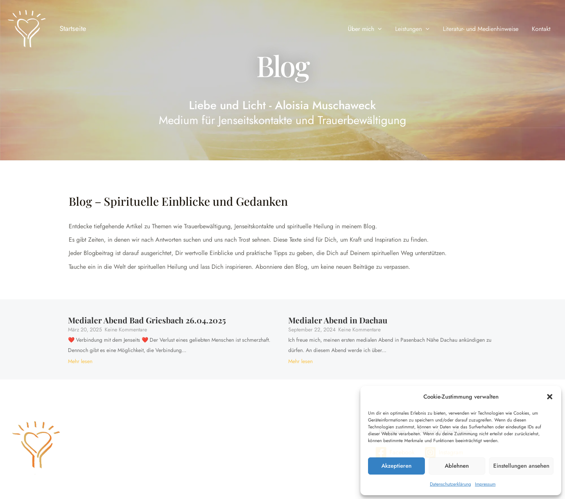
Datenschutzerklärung (450, 484)
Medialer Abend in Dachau (337, 320)
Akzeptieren (396, 466)
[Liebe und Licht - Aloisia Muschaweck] (27, 29)
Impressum (485, 484)
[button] (550, 396)
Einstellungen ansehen (521, 466)
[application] (382, 29)
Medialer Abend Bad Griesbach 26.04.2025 (147, 320)
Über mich (369, 29)
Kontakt (542, 28)
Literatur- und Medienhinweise (482, 28)
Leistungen (415, 29)
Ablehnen (457, 466)
